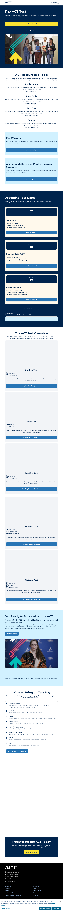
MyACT (31, 705)
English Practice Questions (31, 386)
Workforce (10, 879)
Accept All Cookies (45, 908)
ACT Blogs (36, 886)
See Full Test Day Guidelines (17, 751)
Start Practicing (12, 633)
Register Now (31, 24)
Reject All (56, 908)
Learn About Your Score (31, 127)
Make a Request (31, 179)
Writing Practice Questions (31, 599)
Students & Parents (13, 872)
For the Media (37, 890)
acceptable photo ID (20, 712)
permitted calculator (19, 739)
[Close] (60, 901)
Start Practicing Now (31, 103)
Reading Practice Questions (31, 489)
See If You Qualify (31, 150)
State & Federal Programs (13, 895)
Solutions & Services (11, 893)
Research (36, 888)
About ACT (8, 886)
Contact (35, 895)
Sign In (35, 893)
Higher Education (12, 876)
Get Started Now (31, 91)
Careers (7, 888)
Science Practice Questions (31, 544)
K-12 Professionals (12, 874)
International (11, 881)
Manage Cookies (5, 908)
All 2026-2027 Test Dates (31, 309)
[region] (31, 905)
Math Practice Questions (31, 437)
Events (7, 890)
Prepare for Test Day (31, 115)
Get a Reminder (31, 31)
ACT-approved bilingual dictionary (24, 734)
